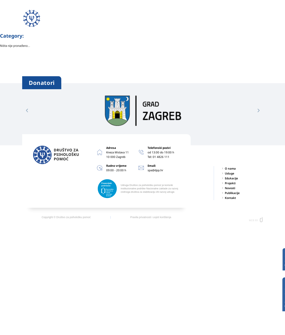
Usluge (111, 18)
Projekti (159, 18)
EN (244, 18)
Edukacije (136, 18)
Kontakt (227, 18)
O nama (87, 18)
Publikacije (203, 18)
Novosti (179, 18)
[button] (260, 18)
